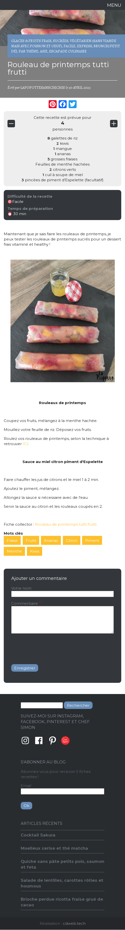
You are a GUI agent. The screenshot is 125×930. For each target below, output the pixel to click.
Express (84, 46)
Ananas (51, 540)
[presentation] (49, 647)
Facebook (38, 740)
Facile (69, 46)
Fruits (31, 540)
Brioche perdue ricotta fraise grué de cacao (62, 902)
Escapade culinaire (68, 51)
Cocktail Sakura (38, 835)
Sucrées (60, 40)
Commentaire (24, 603)
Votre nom (21, 588)
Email (26, 785)
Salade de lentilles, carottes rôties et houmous (62, 883)
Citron (71, 540)
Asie (43, 51)
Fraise (12, 540)
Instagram (25, 740)
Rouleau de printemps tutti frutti (66, 524)
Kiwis (34, 551)
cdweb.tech (74, 923)
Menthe (14, 551)
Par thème (28, 51)
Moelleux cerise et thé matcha (54, 848)
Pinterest (52, 740)
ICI (25, 443)
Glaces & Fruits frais (31, 40)
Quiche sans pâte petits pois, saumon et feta (62, 864)
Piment (92, 540)
